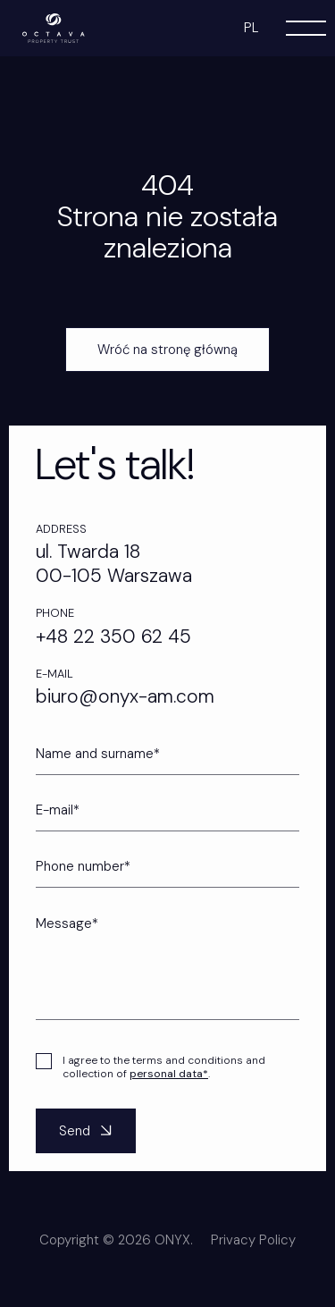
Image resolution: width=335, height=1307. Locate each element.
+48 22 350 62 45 (113, 636)
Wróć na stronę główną (167, 349)
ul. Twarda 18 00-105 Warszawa (114, 563)
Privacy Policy (253, 1256)
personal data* (169, 1090)
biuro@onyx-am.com (125, 696)
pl (251, 28)
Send (87, 1147)
